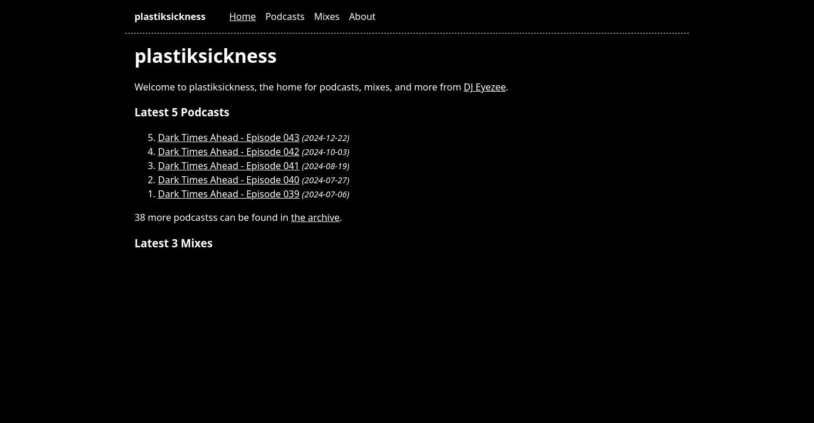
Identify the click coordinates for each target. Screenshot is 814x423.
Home (242, 16)
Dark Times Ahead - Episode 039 (229, 193)
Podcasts (285, 16)
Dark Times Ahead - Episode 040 (229, 179)
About (362, 16)
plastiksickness (170, 16)
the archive (315, 217)
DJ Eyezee (485, 86)
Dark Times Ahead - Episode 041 (229, 165)
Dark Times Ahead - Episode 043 (229, 137)
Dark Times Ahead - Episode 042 (229, 151)
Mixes (326, 16)
